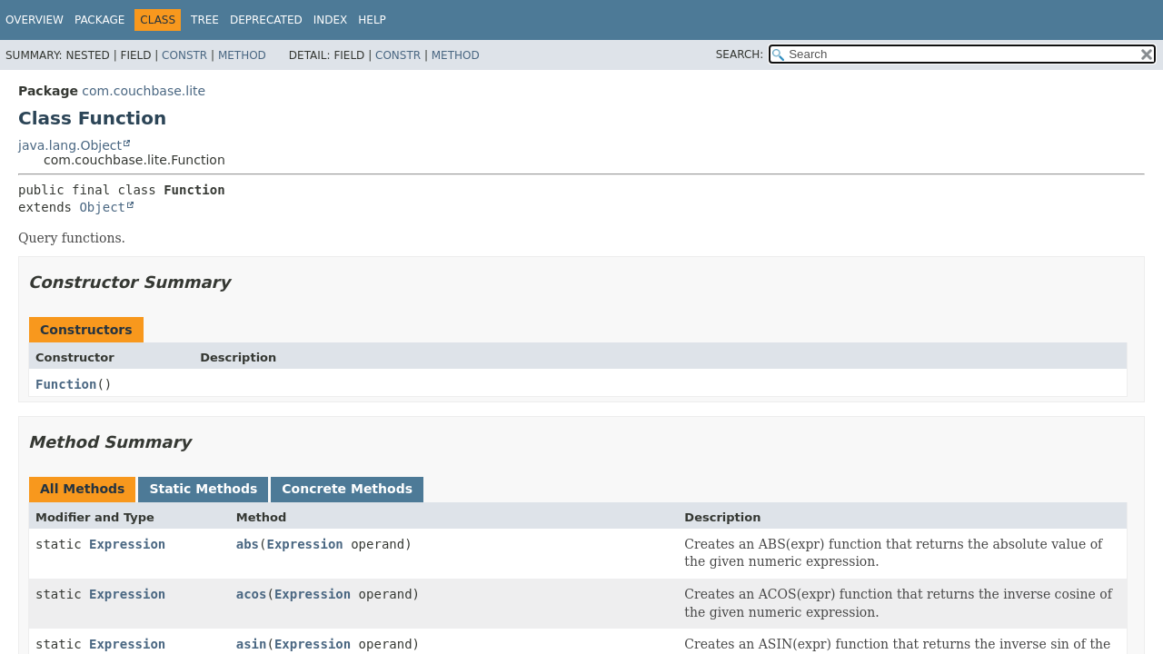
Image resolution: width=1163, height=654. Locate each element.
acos (251, 594)
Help (372, 20)
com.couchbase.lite (143, 91)
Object (102, 207)
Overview (34, 20)
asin (251, 644)
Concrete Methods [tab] (347, 488)
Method (242, 55)
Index (330, 20)
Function (65, 384)
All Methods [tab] (82, 488)
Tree (205, 20)
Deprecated (266, 20)
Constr (184, 55)
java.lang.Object (70, 145)
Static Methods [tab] (203, 488)
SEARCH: (740, 54)
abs (247, 544)
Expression (127, 544)
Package (99, 20)
